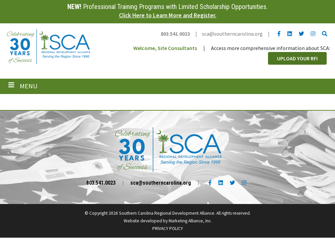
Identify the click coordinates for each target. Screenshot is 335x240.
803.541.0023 (175, 33)
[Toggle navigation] (22, 86)
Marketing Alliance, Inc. (190, 221)
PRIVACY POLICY (167, 228)
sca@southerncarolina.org (232, 33)
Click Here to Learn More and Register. (167, 15)
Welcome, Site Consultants (165, 48)
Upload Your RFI (297, 58)
